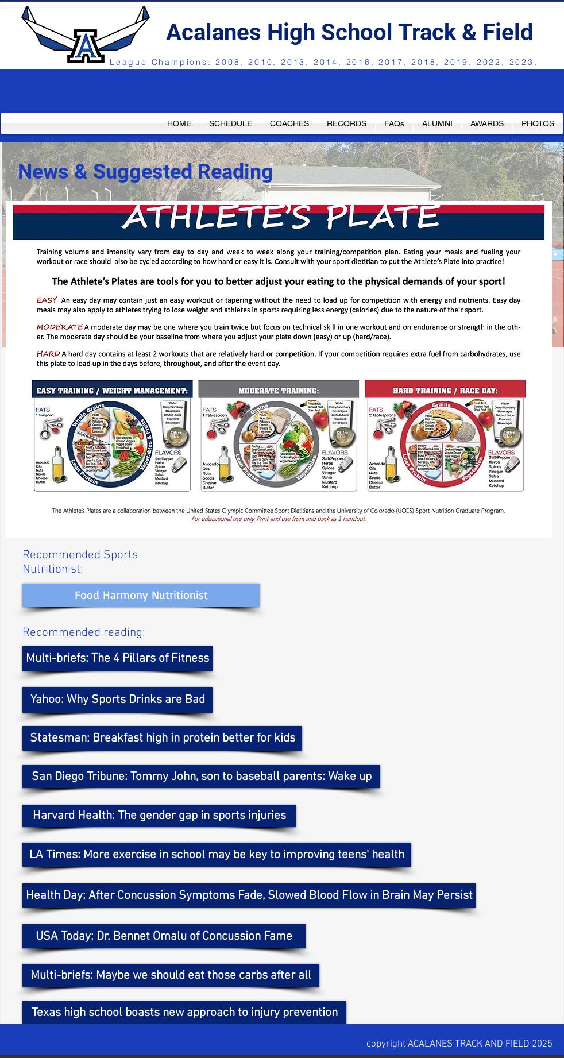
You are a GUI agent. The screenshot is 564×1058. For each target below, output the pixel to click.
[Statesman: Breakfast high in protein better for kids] (162, 738)
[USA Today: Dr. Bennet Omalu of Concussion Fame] (164, 936)
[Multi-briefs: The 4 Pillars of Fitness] (117, 658)
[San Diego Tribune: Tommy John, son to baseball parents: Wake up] (201, 776)
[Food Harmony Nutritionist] (141, 595)
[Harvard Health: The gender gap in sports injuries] (159, 816)
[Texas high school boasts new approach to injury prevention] (184, 1012)
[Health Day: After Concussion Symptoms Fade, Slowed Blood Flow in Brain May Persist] (249, 895)
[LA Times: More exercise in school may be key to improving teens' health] (216, 855)
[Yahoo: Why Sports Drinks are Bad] (117, 700)
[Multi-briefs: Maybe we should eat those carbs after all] (170, 975)
